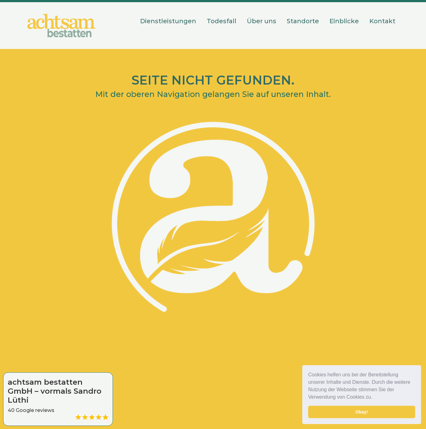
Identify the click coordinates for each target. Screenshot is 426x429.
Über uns (261, 21)
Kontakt (382, 21)
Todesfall (221, 21)
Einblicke (344, 21)
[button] (375, 398)
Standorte (303, 21)
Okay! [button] (361, 411)
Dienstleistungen (168, 21)
